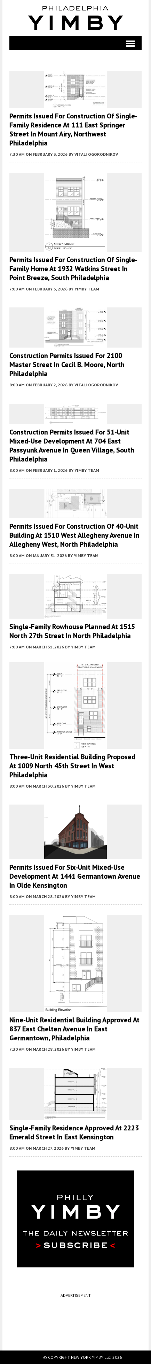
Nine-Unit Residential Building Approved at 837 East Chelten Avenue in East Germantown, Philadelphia (74, 1028)
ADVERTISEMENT (76, 1295)
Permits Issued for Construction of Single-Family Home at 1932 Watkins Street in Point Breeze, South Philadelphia (73, 268)
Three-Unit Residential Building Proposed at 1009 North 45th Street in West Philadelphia (72, 765)
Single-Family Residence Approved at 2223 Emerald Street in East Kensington (74, 1132)
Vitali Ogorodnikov (96, 154)
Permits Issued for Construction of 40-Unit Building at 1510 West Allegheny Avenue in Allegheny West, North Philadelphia (74, 535)
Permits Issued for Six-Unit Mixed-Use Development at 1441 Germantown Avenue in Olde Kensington (74, 876)
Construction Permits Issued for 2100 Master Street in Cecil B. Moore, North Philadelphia (67, 364)
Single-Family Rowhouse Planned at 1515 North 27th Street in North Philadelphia (72, 631)
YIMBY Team (86, 288)
